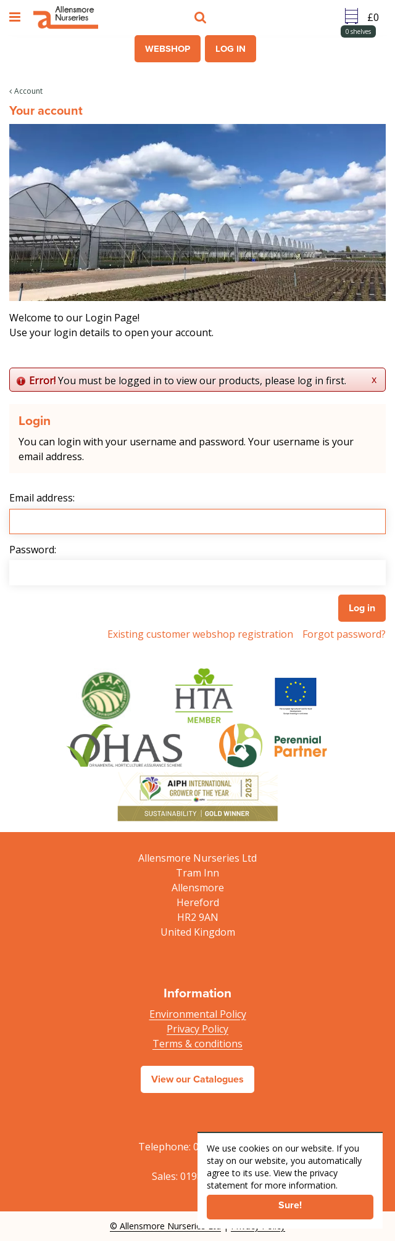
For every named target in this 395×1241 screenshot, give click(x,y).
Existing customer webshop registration (200, 634)
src (201, 17)
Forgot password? (344, 634)
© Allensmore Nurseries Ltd (165, 1226)
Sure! (290, 1205)
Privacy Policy (197, 1029)
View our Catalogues (197, 1079)
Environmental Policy (197, 1014)
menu (16, 17)
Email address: (42, 498)
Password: (32, 549)
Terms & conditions (197, 1043)
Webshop (167, 49)
